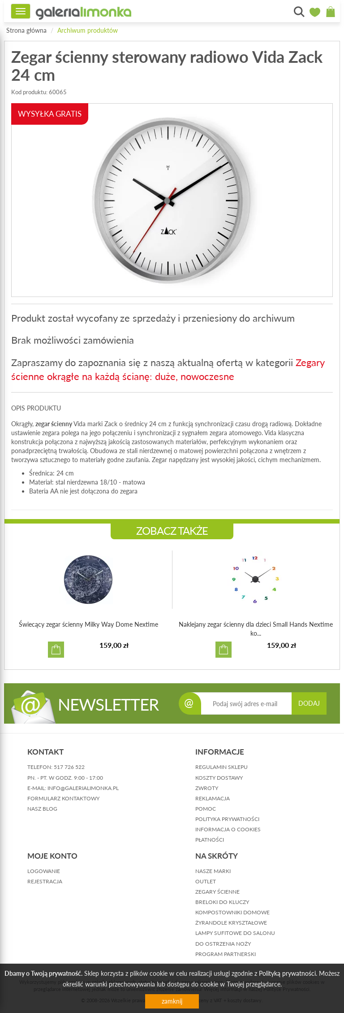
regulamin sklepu (221, 767)
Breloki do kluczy (222, 902)
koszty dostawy (219, 777)
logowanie (43, 871)
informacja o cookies (228, 829)
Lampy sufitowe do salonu (235, 933)
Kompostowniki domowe (232, 912)
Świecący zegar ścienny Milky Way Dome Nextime (88, 624)
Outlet (205, 881)
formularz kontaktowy (63, 798)
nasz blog (42, 808)
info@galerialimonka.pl (83, 788)
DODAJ (309, 703)
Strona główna (26, 30)
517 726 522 (69, 767)
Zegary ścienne (217, 891)
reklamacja (212, 798)
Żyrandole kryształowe (231, 922)
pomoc (205, 808)
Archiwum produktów (87, 30)
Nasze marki (213, 871)
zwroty (206, 788)
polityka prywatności (227, 819)
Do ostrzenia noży (223, 943)
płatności (209, 839)
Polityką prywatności (287, 973)
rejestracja (44, 881)
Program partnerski (225, 954)
